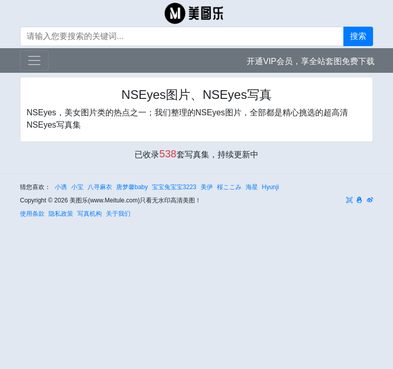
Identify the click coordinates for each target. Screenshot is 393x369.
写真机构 (89, 213)
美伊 (207, 187)
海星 (252, 187)
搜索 (358, 36)
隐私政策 (61, 213)
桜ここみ (229, 187)
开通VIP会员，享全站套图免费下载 (311, 61)
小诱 (61, 187)
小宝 (77, 187)
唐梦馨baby (132, 187)
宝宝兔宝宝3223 (174, 187)
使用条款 (32, 213)
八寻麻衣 (100, 187)
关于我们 (118, 213)
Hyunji (270, 187)
